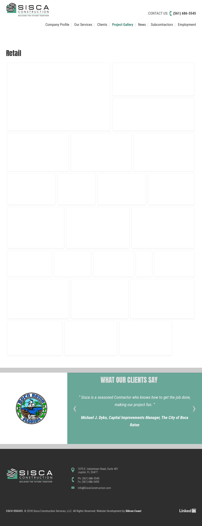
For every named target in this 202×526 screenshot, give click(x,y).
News (142, 24)
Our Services (83, 24)
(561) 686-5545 (184, 13)
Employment (187, 24)
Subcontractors (162, 24)
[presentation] (75, 409)
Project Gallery (122, 24)
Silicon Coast (133, 511)
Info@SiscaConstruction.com (94, 488)
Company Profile (57, 24)
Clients (102, 24)
